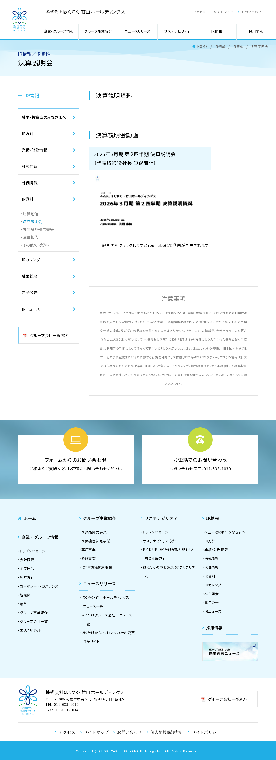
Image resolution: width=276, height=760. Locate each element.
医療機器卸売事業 (95, 540)
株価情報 (30, 183)
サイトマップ (226, 12)
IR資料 (27, 199)
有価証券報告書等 (38, 229)
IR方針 (27, 133)
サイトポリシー (206, 732)
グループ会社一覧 (34, 621)
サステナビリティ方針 (159, 540)
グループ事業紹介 (98, 31)
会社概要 (27, 559)
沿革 (23, 603)
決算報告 (30, 237)
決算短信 (30, 214)
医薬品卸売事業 (94, 532)
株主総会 (30, 276)
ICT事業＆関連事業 (96, 567)
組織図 (25, 594)
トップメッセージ (33, 550)
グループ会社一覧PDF (49, 335)
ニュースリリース (137, 31)
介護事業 (88, 558)
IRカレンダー (33, 260)
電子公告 (30, 293)
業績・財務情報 (34, 150)
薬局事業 (88, 549)
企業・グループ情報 (59, 31)
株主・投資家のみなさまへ (44, 117)
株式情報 (30, 166)
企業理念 (27, 568)
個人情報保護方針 (167, 732)
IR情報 (217, 31)
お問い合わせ (256, 12)
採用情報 (256, 31)
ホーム (30, 518)
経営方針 (27, 577)
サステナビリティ (177, 31)
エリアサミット (31, 630)
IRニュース (31, 309)
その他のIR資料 (36, 245)
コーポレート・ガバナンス (39, 586)
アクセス (200, 12)
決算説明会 (32, 222)
